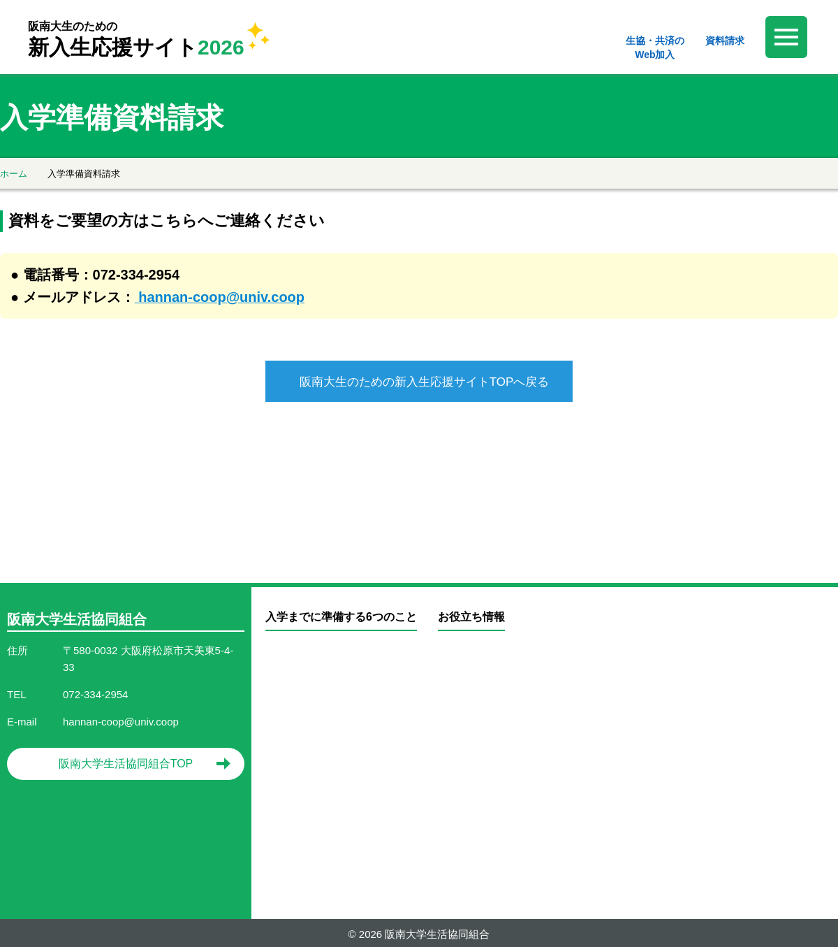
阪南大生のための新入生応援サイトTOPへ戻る (425, 382)
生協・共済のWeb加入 (655, 47)
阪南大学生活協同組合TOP (126, 760)
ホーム (13, 173)
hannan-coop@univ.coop (221, 297)
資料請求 (724, 40)
